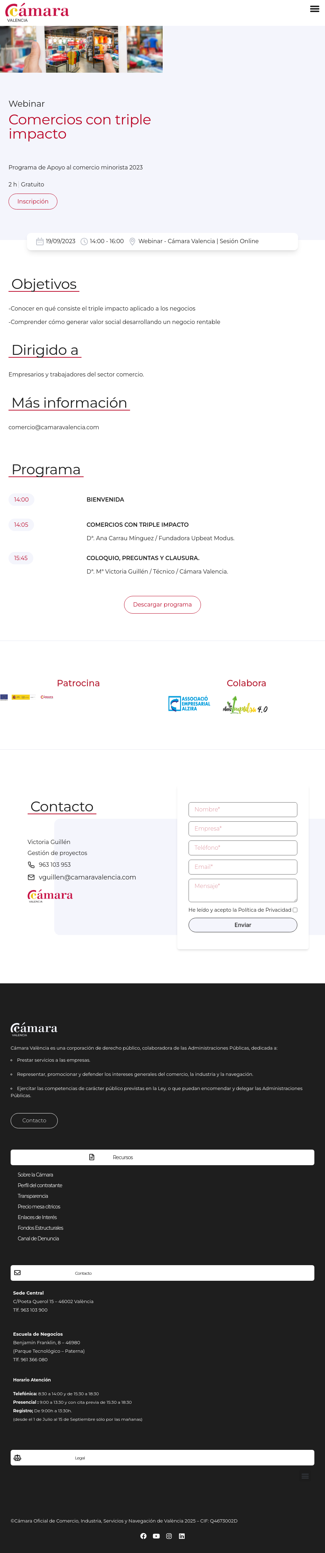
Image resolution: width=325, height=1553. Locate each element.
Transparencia (33, 1196)
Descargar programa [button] (162, 604)
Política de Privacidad (264, 910)
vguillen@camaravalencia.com (87, 877)
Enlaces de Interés (37, 1217)
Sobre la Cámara (35, 1175)
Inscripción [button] (33, 201)
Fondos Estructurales (40, 1228)
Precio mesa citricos (39, 1206)
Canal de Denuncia (38, 1238)
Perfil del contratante (40, 1185)
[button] (305, 1475)
